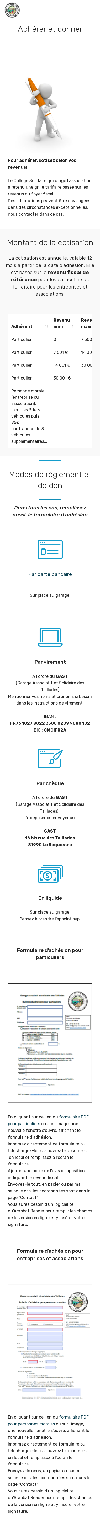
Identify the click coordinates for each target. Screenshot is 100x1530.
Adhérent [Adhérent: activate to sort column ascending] (22, 326)
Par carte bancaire (50, 574)
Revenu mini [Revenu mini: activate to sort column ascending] (62, 323)
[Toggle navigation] (92, 8)
